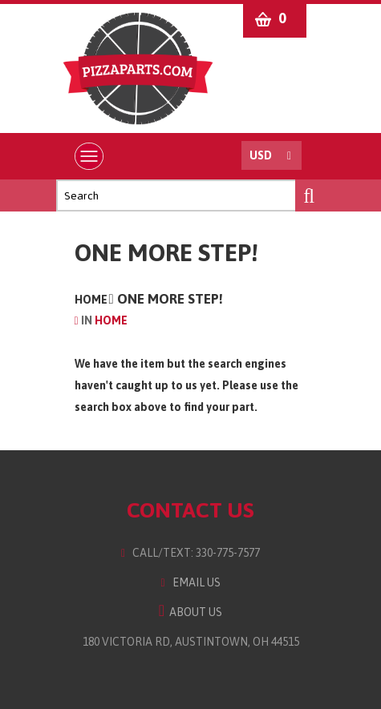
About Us (190, 612)
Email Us (190, 582)
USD (260, 155)
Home (91, 299)
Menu (92, 156)
